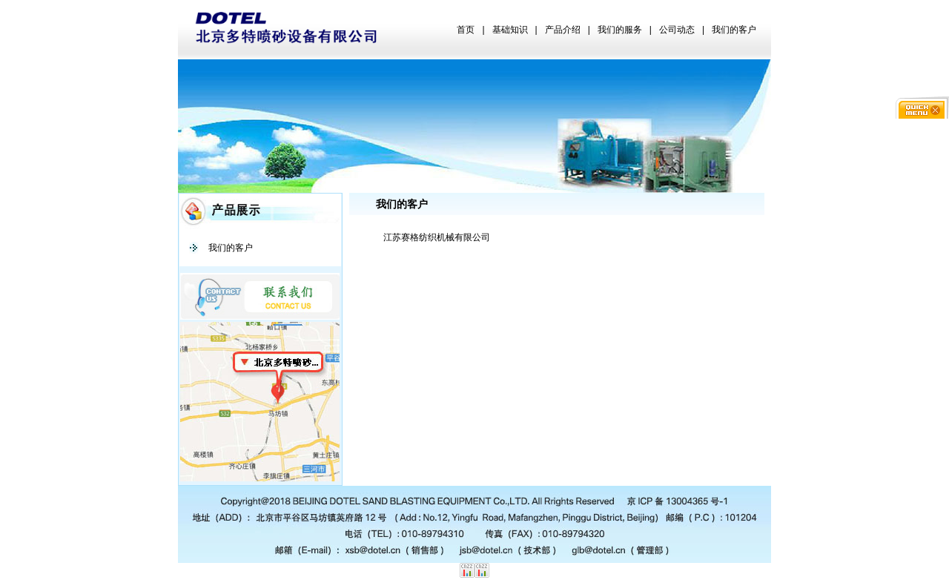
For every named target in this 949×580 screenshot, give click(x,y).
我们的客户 (734, 29)
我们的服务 (620, 29)
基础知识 (510, 29)
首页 (465, 29)
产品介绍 (563, 29)
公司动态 (677, 29)
